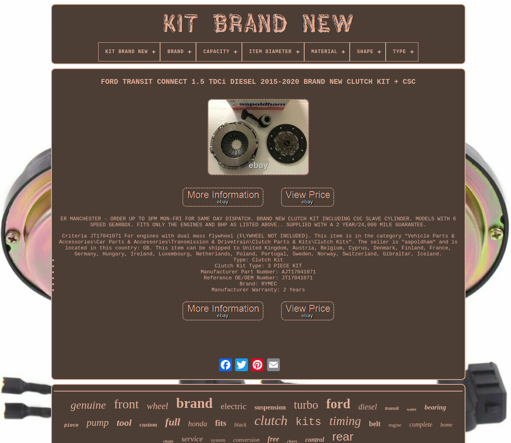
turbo (306, 404)
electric (234, 406)
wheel (157, 406)
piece (71, 425)
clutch (270, 420)
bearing (435, 407)
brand (194, 403)
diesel (367, 406)
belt (374, 424)
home (446, 425)
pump (98, 422)
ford (338, 404)
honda (197, 423)
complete (420, 424)
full (172, 422)
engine (394, 425)
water (411, 409)
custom (148, 424)
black (240, 425)
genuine (88, 405)
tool (124, 422)
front (126, 404)
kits (308, 422)
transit (392, 408)
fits (220, 423)
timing (345, 421)
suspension (269, 407)
